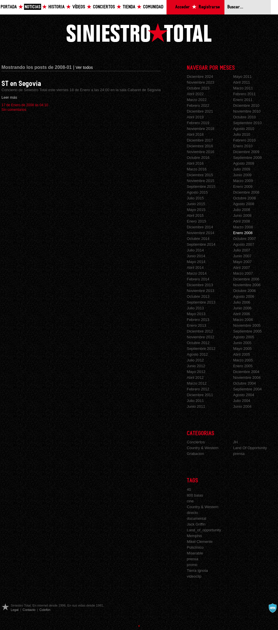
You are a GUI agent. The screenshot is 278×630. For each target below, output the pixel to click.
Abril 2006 (241, 314)
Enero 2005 (243, 366)
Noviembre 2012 (200, 337)
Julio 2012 (195, 360)
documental (196, 518)
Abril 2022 (195, 94)
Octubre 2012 (198, 343)
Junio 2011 (196, 406)
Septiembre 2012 (201, 348)
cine (190, 501)
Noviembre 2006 (247, 285)
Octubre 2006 (244, 291)
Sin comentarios (13, 110)
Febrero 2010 (244, 140)
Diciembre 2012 (200, 331)
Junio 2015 (196, 204)
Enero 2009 (243, 186)
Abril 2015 (195, 215)
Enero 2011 (243, 100)
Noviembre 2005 (247, 325)
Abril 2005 (241, 354)
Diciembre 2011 (200, 395)
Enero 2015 (196, 221)
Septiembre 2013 (201, 302)
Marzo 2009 (243, 181)
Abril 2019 (195, 117)
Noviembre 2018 (200, 128)
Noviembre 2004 (247, 377)
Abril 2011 (241, 82)
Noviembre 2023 (200, 82)
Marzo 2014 (196, 273)
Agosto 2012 (197, 354)
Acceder (182, 7)
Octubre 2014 (198, 238)
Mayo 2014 (196, 262)
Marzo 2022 (196, 100)
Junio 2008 (242, 215)
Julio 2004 (241, 400)
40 (189, 489)
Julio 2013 (195, 308)
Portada (9, 7)
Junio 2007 (242, 256)
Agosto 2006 (243, 296)
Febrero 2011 (244, 94)
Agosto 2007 (243, 244)
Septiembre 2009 (247, 157)
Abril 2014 (195, 267)
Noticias (33, 7)
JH (235, 442)
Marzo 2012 (196, 383)
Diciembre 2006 (246, 279)
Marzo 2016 (196, 169)
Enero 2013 (196, 325)
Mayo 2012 (196, 372)
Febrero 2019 (198, 123)
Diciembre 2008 (246, 192)
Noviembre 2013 (200, 291)
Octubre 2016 (198, 157)
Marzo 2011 (243, 88)
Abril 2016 (195, 163)
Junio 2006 (242, 308)
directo (192, 512)
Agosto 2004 (243, 395)
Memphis (194, 536)
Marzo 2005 (243, 360)
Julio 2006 (241, 302)
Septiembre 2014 (201, 244)
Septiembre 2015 (201, 186)
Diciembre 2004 (246, 372)
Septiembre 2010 (247, 123)
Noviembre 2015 (200, 181)
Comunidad (153, 7)
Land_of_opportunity (204, 530)
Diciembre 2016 (200, 146)
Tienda (129, 7)
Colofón (44, 609)
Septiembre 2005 (247, 331)
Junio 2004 (242, 406)
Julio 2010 (241, 134)
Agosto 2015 (197, 192)
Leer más (9, 97)
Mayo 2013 (196, 314)
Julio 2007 (241, 250)
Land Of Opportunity (250, 448)
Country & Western (202, 448)
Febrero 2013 (198, 319)
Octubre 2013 (198, 296)
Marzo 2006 (243, 319)
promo (192, 565)
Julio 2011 (195, 400)
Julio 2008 (241, 209)
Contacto (29, 609)
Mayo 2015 (196, 209)
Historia (56, 7)
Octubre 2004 (244, 383)
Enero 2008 (243, 233)
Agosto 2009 (243, 163)
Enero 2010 (243, 146)
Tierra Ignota (197, 570)
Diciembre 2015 (200, 175)
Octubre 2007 (244, 238)
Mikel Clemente (200, 541)
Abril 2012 (195, 377)
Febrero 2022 (198, 105)
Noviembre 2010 (247, 111)
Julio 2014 (195, 250)
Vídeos (78, 7)
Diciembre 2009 (246, 152)
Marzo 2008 (243, 227)
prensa (239, 453)
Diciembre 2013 (200, 285)
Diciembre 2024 (200, 76)
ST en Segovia (21, 83)
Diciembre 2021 (200, 111)
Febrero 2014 (198, 279)
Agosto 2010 (243, 128)
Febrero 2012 (198, 389)
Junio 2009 (242, 175)
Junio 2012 (196, 366)
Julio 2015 (195, 198)
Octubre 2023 (198, 88)
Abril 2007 (241, 267)
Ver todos (84, 67)
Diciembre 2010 (246, 105)
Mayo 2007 (242, 262)
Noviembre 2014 (200, 233)
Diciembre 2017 (200, 140)
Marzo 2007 (243, 273)
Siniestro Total (139, 32)
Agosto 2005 (243, 337)
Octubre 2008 (244, 198)
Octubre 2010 (244, 117)
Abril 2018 (195, 134)
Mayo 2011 (242, 76)
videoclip (194, 576)
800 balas (195, 495)
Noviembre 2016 (200, 152)
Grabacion (195, 453)
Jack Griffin (196, 524)
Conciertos (104, 7)
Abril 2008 (241, 221)
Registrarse (209, 7)
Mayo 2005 (242, 348)
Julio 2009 (241, 169)
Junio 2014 (196, 256)
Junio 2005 (242, 343)
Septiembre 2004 (247, 389)
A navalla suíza (272, 608)
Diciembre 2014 (200, 227)
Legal (15, 609)
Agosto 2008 (243, 204)
